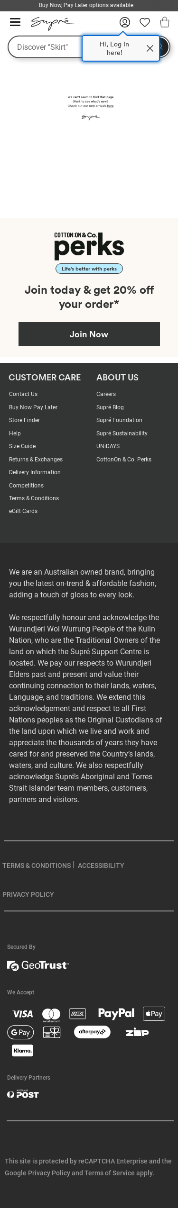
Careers (106, 394)
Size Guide (22, 446)
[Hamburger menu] (15, 22)
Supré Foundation (119, 420)
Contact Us (23, 394)
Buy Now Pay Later (33, 407)
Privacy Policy (49, 1173)
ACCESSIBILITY (101, 865)
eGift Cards (23, 511)
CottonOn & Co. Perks (123, 459)
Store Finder (24, 420)
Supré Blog (110, 407)
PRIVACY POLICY (28, 894)
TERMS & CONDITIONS (36, 865)
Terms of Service (109, 1173)
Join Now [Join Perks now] (89, 334)
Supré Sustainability (122, 433)
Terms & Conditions (34, 498)
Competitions (26, 485)
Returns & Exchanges (36, 459)
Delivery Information (35, 472)
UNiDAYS (108, 446)
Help (15, 433)
